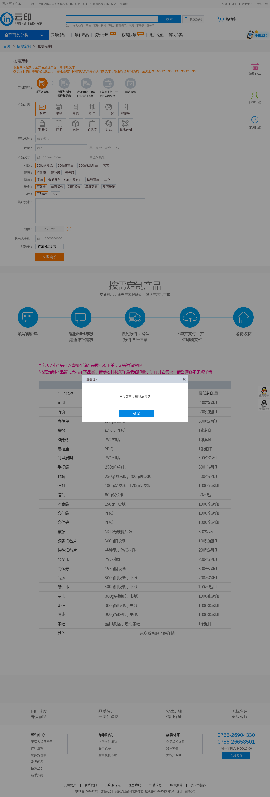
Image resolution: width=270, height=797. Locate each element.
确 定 (136, 413)
